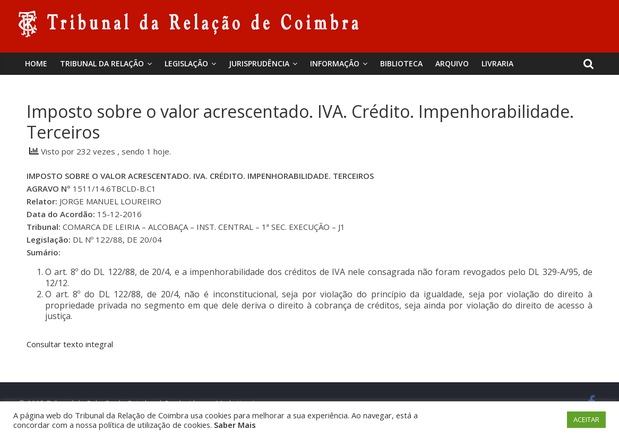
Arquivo (452, 63)
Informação (334, 63)
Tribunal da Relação (102, 63)
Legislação (186, 63)
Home (36, 63)
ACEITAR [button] (586, 419)
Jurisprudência (259, 63)
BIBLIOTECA (401, 63)
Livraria (497, 63)
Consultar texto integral (70, 344)
